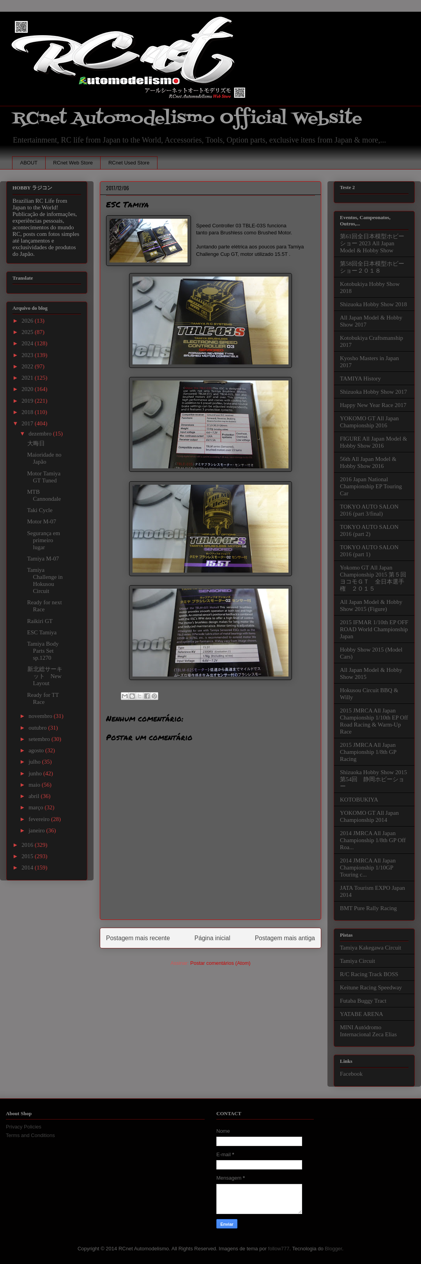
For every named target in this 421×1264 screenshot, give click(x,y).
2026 (28, 321)
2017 (28, 423)
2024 (28, 343)
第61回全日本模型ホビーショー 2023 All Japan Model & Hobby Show (372, 243)
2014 (28, 867)
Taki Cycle (40, 510)
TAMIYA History (360, 378)
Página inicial (212, 938)
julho (35, 762)
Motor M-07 (42, 521)
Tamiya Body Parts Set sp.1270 (43, 651)
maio (35, 785)
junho (35, 773)
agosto (36, 750)
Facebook (351, 1074)
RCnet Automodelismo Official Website (187, 118)
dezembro (40, 433)
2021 (28, 378)
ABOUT (29, 163)
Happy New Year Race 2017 (373, 405)
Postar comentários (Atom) (220, 963)
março (36, 807)
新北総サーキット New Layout (44, 676)
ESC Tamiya (42, 632)
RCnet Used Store (129, 163)
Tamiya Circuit (357, 961)
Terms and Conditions (30, 1135)
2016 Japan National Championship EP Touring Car (371, 486)
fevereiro (39, 819)
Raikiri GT (40, 621)
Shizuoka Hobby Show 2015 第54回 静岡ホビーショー (373, 779)
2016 (28, 845)
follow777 (279, 1249)
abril (34, 796)
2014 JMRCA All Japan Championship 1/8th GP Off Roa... (373, 840)
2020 (28, 389)
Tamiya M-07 (43, 558)
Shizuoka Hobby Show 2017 (373, 392)
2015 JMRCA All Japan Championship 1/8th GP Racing (368, 752)
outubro (38, 728)
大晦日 (36, 443)
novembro (41, 716)
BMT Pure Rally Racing (368, 908)
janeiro (37, 830)
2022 (28, 366)
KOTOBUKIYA (359, 799)
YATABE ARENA (361, 1014)
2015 (28, 856)
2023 (28, 355)
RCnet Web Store (73, 163)
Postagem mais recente (138, 938)
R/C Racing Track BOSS (369, 974)
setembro (39, 739)
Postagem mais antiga (285, 938)
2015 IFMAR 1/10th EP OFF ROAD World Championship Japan (374, 629)
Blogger (333, 1249)
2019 (28, 401)
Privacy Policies (23, 1127)
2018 (28, 412)
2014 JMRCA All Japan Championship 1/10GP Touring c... (368, 867)
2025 (28, 332)
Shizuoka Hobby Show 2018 (373, 304)
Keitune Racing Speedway (371, 987)
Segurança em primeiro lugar (43, 540)
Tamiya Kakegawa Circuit (370, 947)
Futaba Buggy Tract (363, 1001)
